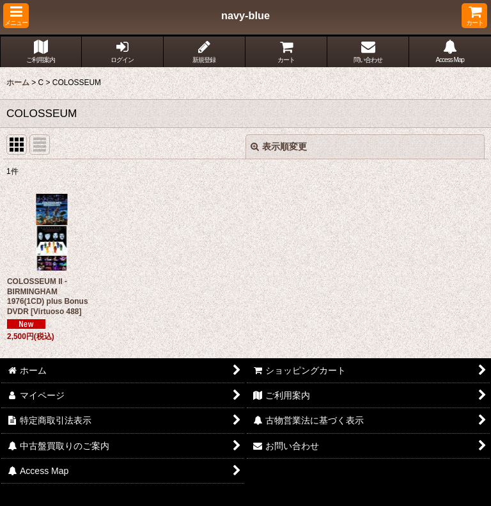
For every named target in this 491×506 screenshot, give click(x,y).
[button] (16, 15)
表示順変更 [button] (279, 146)
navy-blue (245, 15)
